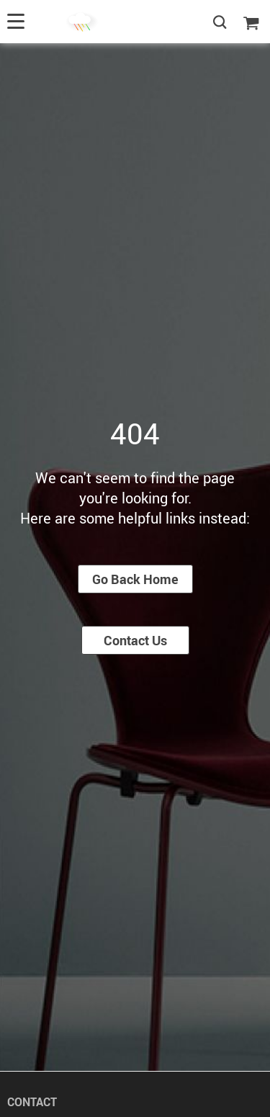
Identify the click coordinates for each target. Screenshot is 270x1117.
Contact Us (135, 640)
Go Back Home (135, 579)
